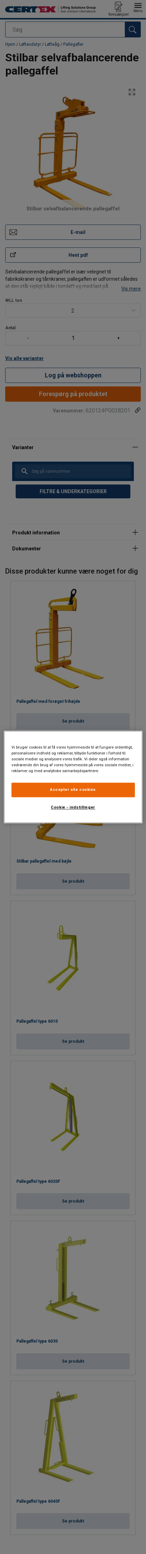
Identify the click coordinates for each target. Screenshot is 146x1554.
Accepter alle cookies (73, 789)
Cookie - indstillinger (73, 807)
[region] (73, 777)
